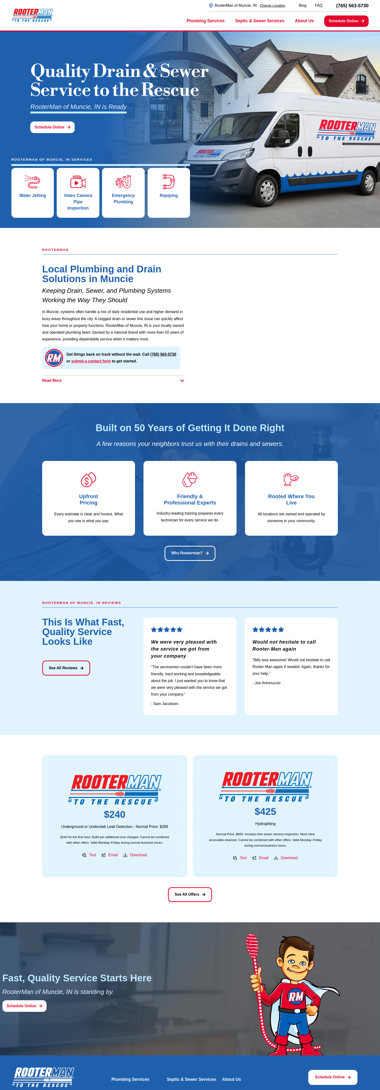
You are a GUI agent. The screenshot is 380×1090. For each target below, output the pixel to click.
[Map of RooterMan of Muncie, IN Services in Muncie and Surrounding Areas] (267, 321)
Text (92, 855)
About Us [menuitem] (304, 20)
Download (138, 855)
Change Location (272, 6)
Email (113, 855)
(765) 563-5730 (352, 5)
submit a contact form (91, 361)
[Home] (32, 15)
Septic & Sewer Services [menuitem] (259, 20)
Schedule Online (346, 21)
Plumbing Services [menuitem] (206, 20)
